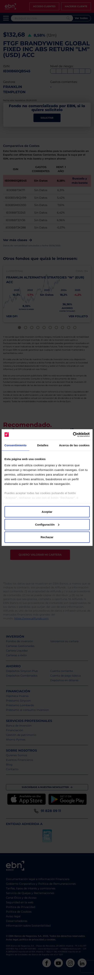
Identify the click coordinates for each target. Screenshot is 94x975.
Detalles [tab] (42, 445)
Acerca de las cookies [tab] (74, 445)
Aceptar (47, 511)
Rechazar (47, 537)
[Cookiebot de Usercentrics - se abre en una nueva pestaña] (73, 434)
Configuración (47, 524)
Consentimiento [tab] (15, 445)
